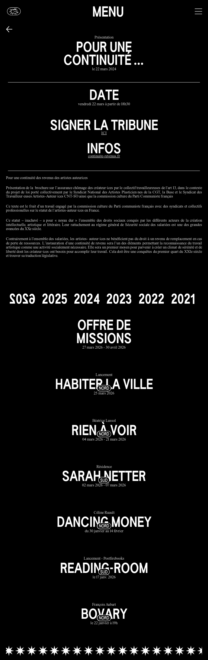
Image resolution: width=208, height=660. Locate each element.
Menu (108, 11)
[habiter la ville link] (104, 384)
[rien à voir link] (104, 430)
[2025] (54, 298)
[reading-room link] (104, 568)
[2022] (151, 298)
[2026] (22, 298)
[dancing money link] (104, 522)
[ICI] (104, 134)
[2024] (87, 298)
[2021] (183, 298)
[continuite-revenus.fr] (104, 157)
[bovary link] (104, 614)
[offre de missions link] (104, 334)
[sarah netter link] (104, 476)
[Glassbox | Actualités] (14, 11)
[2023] (119, 298)
